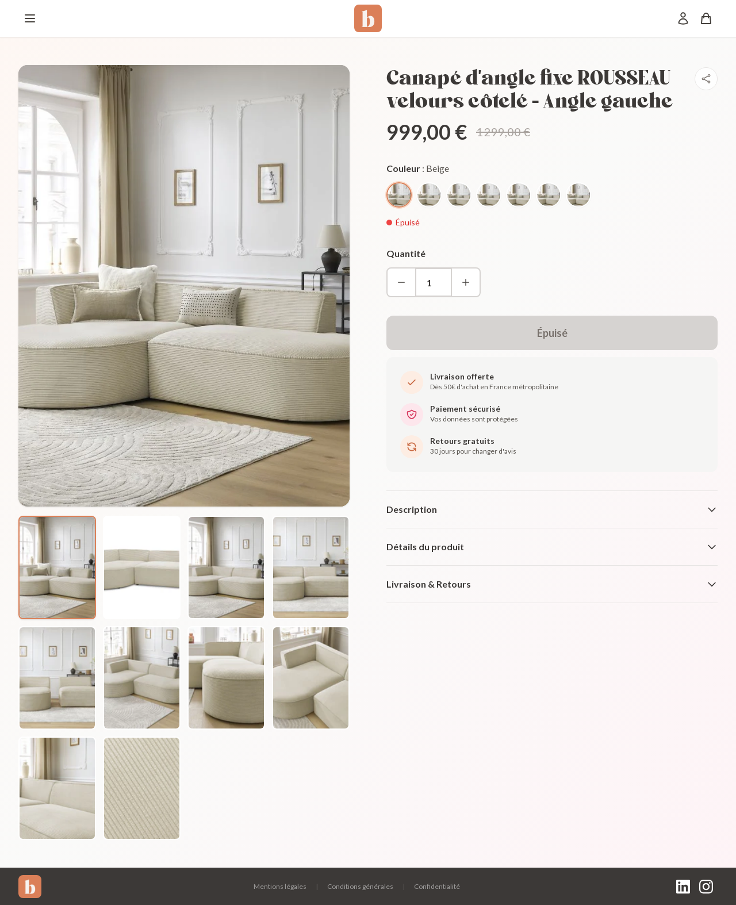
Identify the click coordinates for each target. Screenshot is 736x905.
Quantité (405, 253)
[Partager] (706, 78)
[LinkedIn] (683, 886)
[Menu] (29, 18)
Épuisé (552, 333)
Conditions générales (360, 886)
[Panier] (706, 18)
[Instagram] (706, 886)
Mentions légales (280, 886)
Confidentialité (437, 886)
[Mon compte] (683, 18)
